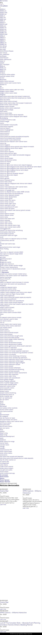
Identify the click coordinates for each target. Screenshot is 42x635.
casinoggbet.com (5, 229)
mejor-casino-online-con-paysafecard (12, 301)
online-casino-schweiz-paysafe (9, 371)
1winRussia (3, 56)
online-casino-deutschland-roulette (11, 344)
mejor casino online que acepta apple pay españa (15, 297)
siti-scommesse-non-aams (8, 420)
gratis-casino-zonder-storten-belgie (11, 265)
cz (0, 242)
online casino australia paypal (9, 332)
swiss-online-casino (6, 453)
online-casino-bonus (6, 341)
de (1, 245)
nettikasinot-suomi (6, 309)
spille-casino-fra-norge (7, 441)
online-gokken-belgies (7, 379)
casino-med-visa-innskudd (8, 188)
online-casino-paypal (6, 366)
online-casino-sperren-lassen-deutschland (13, 373)
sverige (2, 446)
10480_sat (3, 33)
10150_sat (3, 19)
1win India (3, 49)
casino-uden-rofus (6, 222)
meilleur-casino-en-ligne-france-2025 (12, 294)
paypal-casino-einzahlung (8, 393)
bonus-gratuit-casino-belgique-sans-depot (13, 116)
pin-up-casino (4, 399)
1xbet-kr (2, 61)
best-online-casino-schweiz (8, 101)
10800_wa (3, 43)
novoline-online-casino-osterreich (10, 326)
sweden (2, 448)
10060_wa (3, 14)
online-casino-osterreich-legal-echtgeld (12, 363)
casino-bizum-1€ (5, 150)
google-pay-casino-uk (7, 264)
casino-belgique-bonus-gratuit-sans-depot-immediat (17, 146)
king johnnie (3, 280)
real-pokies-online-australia (8, 408)
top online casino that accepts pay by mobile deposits (16, 458)
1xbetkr (2, 63)
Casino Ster (4, 491)
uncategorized (4, 463)
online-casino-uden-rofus (8, 376)
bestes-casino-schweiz (7, 106)
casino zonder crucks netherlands (10, 140)
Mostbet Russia (5, 306)
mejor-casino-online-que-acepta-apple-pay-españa (16, 304)
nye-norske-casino (6, 327)
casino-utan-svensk (6, 224)
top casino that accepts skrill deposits (11, 456)
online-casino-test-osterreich (9, 374)
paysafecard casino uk (7, 394)
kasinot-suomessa (5, 277)
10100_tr (2, 16)
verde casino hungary (6, 468)
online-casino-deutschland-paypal (10, 342)
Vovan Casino (4, 471)
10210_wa (3, 26)
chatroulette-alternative (7, 232)
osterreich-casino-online (7, 386)
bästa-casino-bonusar (7, 81)
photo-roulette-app (6, 396)
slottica (2, 431)
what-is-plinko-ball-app (7, 473)
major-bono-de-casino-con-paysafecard (13, 284)
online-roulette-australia (7, 381)
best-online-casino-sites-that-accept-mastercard (16, 103)
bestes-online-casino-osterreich (10, 108)
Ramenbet (3, 406)
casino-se (3, 212)
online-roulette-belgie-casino (9, 383)
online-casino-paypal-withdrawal (10, 368)
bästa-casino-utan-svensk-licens (10, 83)
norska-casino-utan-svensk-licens (10, 324)
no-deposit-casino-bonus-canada (10, 317)
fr (0, 250)
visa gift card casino (6, 470)
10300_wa (3, 29)
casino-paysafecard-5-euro (9, 207)
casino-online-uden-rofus (8, 203)
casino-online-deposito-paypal (9, 195)
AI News (2, 73)
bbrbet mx (3, 84)
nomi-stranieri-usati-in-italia (9, 319)
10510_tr (2, 36)
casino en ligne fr (5, 128)
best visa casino (5, 100)
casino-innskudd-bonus (7, 180)
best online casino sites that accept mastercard (15, 96)
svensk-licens (4, 443)
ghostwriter (3, 260)
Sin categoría (4, 416)
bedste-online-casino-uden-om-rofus (12, 89)
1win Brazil (3, 48)
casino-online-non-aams (7, 200)
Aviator (2, 78)
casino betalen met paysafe (9, 125)
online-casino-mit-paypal (8, 354)
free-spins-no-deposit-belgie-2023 (11, 254)
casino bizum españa (6, 126)
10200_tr (3, 22)
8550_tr (2, 66)
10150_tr (2, 21)
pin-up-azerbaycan (6, 398)
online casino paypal (6, 334)
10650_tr (3, 39)
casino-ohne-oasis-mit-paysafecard (11, 193)
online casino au (5, 331)
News (1, 314)
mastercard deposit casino (8, 287)
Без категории (4, 475)
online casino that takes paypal (9, 337)
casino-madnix (4, 185)
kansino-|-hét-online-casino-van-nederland (13, 275)
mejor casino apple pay (7, 296)
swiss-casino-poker (6, 451)
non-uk (2, 322)
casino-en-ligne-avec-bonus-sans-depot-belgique (16, 165)
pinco (1, 401)
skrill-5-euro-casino (6, 426)
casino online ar (5, 133)
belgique (2, 95)
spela (1, 438)
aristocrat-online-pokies (7, 74)
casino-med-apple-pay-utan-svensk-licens (13, 187)
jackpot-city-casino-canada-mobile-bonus (13, 274)
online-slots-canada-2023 (8, 384)
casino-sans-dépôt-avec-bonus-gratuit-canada (15, 210)
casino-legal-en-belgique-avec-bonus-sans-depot (16, 183)
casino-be (3, 143)
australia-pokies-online (7, 76)
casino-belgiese (5, 145)
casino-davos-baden (6, 158)
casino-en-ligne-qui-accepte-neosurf (11, 173)
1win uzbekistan (4, 54)
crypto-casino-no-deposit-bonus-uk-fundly (13, 239)
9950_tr (2, 71)
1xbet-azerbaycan (5, 59)
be (1, 86)
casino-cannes (4, 156)
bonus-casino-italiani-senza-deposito (11, 115)
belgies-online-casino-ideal (8, 93)
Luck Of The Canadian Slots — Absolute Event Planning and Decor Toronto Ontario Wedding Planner (20, 624)
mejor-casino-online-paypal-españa (11, 302)
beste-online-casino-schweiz (9, 105)
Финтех (2, 478)
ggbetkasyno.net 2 (6, 259)
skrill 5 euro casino (5, 423)
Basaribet (3, 79)
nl (0, 316)
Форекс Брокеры (4, 480)
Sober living (3, 435)
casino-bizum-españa (7, 151)
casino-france (4, 177)
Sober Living (4, 433)
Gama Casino (4, 255)
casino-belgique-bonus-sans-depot (11, 148)
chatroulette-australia (7, 234)
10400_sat (3, 31)
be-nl (1, 88)
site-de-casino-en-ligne (7, 418)
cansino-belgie (4, 121)
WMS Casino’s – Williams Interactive (13, 613)
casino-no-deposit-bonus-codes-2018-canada (14, 192)
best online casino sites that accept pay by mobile (15, 98)
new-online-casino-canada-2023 (10, 312)
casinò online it (4, 135)
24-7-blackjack (4, 64)
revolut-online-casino (6, 409)
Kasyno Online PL (5, 279)
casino (2, 123)
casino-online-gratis (6, 198)
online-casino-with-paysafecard (10, 378)
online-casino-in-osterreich (8, 347)
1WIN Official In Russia (6, 51)
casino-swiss (4, 217)
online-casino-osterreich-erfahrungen (12, 361)
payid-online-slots (5, 389)
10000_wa (3, 11)
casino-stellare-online (7, 215)
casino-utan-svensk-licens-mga (10, 225)
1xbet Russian (4, 58)
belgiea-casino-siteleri (7, 91)
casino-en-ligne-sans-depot (9, 175)
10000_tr (2, 9)
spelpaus (3, 440)
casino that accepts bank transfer (10, 138)
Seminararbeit (4, 415)
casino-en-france (5, 162)
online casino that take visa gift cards (11, 336)
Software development (7, 436)
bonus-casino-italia (6, 113)
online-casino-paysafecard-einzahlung (12, 369)
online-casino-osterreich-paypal (10, 364)
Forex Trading (4, 249)
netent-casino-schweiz (7, 307)
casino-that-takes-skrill (7, 218)
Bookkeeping (4, 118)
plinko (1, 403)
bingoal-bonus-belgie (6, 110)
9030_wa (3, 68)
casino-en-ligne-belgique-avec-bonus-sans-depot (16, 168)
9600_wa (3, 69)
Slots (1, 430)
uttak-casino (4, 465)
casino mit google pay (6, 130)
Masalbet (3, 286)
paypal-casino (4, 391)
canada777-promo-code (8, 120)
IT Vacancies (4, 270)
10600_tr (3, 38)
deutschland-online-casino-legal (10, 247)
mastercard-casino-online (8, 289)
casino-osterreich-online (7, 205)
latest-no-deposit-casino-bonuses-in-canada (14, 282)
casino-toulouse (5, 220)
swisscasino (3, 455)
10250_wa (3, 27)
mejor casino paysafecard (8, 299)
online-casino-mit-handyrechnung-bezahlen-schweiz (16, 353)
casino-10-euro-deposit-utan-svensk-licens (13, 141)
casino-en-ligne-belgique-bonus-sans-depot (14, 170)
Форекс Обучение (5, 482)
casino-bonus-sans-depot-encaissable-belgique (15, 155)
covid (1, 237)
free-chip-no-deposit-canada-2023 (11, 252)
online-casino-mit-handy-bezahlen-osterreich (14, 351)
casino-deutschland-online (8, 160)
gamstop (3, 257)
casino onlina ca (5, 131)
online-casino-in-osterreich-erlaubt (11, 349)
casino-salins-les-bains (7, 208)
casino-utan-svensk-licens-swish (10, 227)
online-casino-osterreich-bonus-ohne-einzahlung (15, 359)
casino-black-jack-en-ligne (8, 153)
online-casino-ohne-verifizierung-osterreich (13, 358)
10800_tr (3, 41)
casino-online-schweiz (7, 202)
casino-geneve (4, 178)
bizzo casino (3, 111)
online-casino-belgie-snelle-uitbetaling (12, 339)
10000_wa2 (3, 12)
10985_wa (3, 44)
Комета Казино (4, 477)
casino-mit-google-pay (7, 190)
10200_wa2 (3, 24)
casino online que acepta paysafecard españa (14, 136)
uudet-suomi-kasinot (6, 466)
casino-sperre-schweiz (7, 213)
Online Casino (4, 329)
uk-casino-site (4, 461)
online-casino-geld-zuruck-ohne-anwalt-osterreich (16, 346)
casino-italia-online (6, 182)
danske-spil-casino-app (7, 244)
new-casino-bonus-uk (7, 311)
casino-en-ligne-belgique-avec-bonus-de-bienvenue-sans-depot (20, 167)
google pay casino (5, 262)
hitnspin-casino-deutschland (9, 267)
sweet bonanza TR (6, 450)
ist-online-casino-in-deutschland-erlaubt (12, 269)
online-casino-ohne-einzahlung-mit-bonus (13, 356)
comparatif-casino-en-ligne (8, 235)
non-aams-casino (5, 321)
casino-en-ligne (5, 163)
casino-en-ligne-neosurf (7, 172)
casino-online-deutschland (8, 197)
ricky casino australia (6, 411)
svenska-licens (4, 445)
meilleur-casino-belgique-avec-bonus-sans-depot (16, 292)
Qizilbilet (2, 404)
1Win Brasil (3, 46)
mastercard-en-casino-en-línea (10, 291)
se (1, 413)
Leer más (3, 504)
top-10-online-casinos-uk (8, 460)
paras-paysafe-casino (7, 388)
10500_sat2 (3, 34)
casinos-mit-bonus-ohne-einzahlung (11, 230)
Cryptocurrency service (7, 240)
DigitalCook (21, 633)
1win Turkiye (3, 53)
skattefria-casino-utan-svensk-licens (11, 421)
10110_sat (3, 17)
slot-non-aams (4, 428)
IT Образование (4, 272)
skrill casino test (5, 425)
